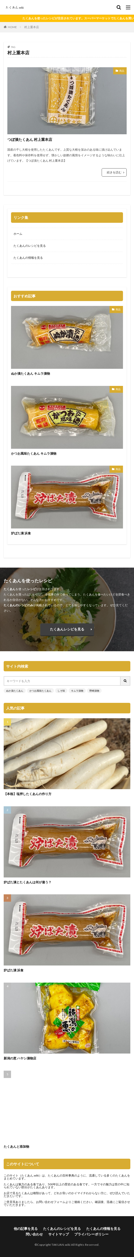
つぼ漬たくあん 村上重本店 (29, 139)
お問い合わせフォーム (50, 1202)
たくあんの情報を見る (28, 257)
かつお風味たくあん (40, 690)
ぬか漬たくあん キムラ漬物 (30, 373)
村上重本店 (31, 27)
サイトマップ (58, 1234)
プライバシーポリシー (91, 1234)
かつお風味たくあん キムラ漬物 (33, 453)
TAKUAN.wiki (61, 1244)
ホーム (17, 234)
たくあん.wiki (30, 1175)
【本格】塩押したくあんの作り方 (27, 794)
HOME (12, 27)
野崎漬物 (94, 690)
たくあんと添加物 (16, 1146)
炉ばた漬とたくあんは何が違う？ (27, 882)
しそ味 (61, 690)
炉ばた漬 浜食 (21, 533)
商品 (121, 70)
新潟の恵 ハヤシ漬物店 (20, 1058)
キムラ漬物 (77, 690)
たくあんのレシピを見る (29, 245)
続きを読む (114, 172)
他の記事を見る (26, 1228)
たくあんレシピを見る (67, 629)
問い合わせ (34, 1234)
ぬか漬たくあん (14, 690)
